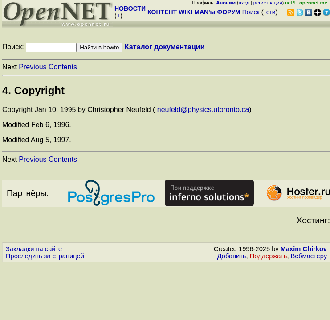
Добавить (231, 256)
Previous (32, 67)
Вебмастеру (309, 256)
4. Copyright (33, 90)
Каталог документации (165, 47)
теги (270, 12)
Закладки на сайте (34, 248)
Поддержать (268, 256)
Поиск (251, 12)
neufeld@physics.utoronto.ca (203, 109)
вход (244, 2)
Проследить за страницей (45, 256)
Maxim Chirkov (304, 248)
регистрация (267, 2)
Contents (63, 67)
